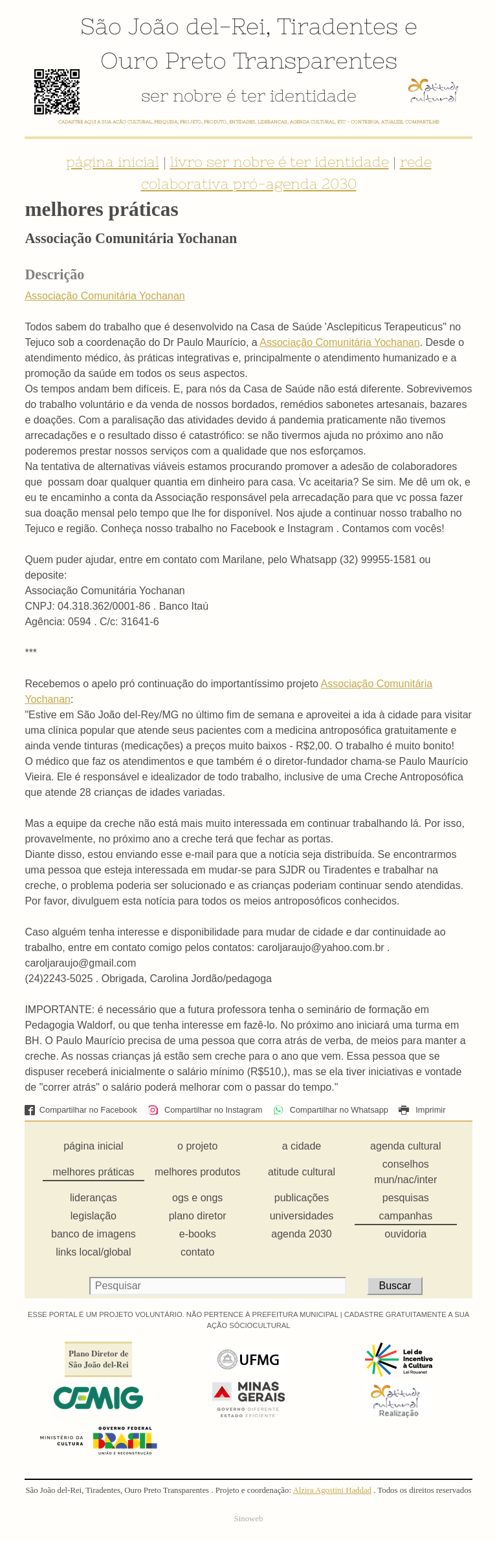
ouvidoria (405, 1233)
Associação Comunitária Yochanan (104, 295)
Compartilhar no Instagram (205, 1110)
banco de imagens (93, 1233)
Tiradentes (337, 26)
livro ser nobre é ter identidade (279, 161)
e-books (197, 1233)
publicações (301, 1197)
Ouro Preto (163, 60)
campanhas (405, 1215)
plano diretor (197, 1215)
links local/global (93, 1252)
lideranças (93, 1197)
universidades (302, 1215)
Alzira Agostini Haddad (332, 1490)
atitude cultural (301, 1171)
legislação (93, 1215)
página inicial (112, 161)
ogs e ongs (197, 1197)
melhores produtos (198, 1171)
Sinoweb (248, 1518)
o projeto (197, 1145)
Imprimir (422, 1110)
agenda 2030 (301, 1233)
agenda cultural (405, 1145)
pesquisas (405, 1197)
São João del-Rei (172, 26)
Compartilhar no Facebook (81, 1110)
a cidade (302, 1145)
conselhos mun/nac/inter (405, 1172)
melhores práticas (93, 1171)
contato (197, 1252)
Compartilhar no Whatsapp (330, 1110)
